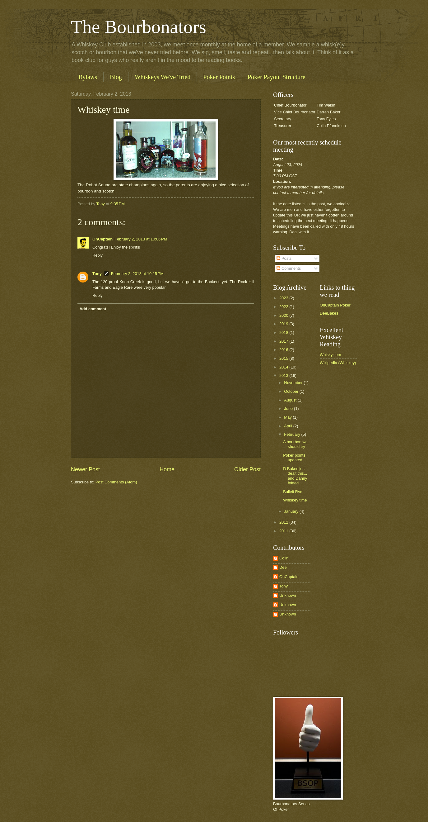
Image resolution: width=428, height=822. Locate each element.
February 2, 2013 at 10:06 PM (140, 239)
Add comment (92, 308)
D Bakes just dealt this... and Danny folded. (295, 475)
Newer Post (85, 469)
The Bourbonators (138, 27)
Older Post (247, 469)
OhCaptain (102, 239)
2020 (284, 315)
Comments (289, 268)
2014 (284, 367)
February (292, 434)
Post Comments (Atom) (116, 482)
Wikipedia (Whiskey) (338, 362)
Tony (97, 273)
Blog (116, 77)
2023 (284, 298)
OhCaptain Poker (335, 305)
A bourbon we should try (295, 444)
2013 (284, 375)
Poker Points (219, 77)
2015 (284, 358)
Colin (283, 558)
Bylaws (87, 77)
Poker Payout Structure (276, 77)
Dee (283, 567)
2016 (284, 349)
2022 (284, 306)
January (291, 511)
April (288, 426)
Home (167, 469)
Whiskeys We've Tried (162, 77)
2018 (284, 332)
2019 (284, 323)
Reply (97, 255)
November (294, 382)
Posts (284, 258)
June (289, 408)
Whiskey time (295, 500)
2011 (284, 531)
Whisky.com (330, 354)
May (288, 417)
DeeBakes (329, 313)
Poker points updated (294, 457)
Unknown (287, 595)
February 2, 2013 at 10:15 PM (137, 273)
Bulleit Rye (292, 491)
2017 (284, 341)
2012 (284, 522)
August (291, 400)
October (291, 391)
